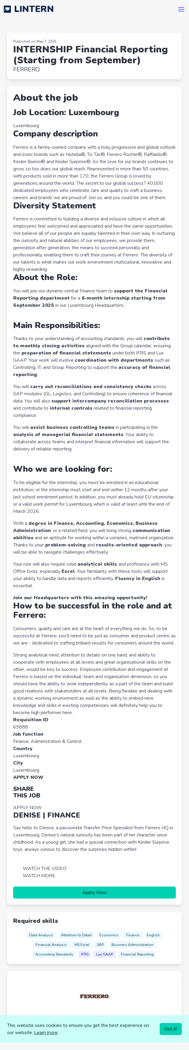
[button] (181, 9)
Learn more (46, 1032)
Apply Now (94, 892)
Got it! (170, 1029)
